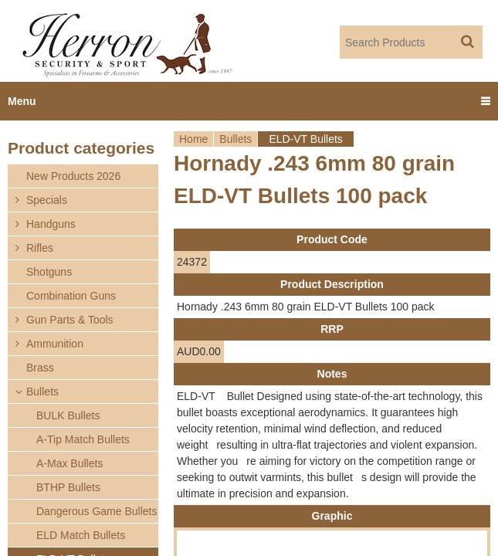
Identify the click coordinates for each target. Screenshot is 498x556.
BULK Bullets (68, 415)
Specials (46, 200)
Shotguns (49, 272)
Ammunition (54, 343)
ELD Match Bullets (80, 535)
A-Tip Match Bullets (83, 439)
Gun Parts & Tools (69, 320)
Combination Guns (71, 296)
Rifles (39, 248)
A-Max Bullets (69, 463)
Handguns (51, 224)
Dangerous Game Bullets (96, 511)
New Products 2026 (73, 176)
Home (193, 139)
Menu (22, 101)
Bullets (235, 139)
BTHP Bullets (68, 487)
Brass (40, 367)
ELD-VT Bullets (305, 139)
